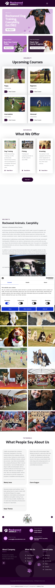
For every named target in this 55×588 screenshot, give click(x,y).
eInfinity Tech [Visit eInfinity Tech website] (40, 586)
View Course (9, 91)
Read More (8, 170)
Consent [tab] (9, 282)
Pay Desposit (10, 29)
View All (27, 179)
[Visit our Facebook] (3, 562)
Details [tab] (27, 282)
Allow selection (27, 309)
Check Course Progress (37, 47)
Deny (10, 309)
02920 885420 (38, 530)
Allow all (45, 309)
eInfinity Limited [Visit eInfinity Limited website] (19, 586)
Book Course (8, 47)
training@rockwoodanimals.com (16, 539)
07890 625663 (38, 532)
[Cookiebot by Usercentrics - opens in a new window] (47, 278)
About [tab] (45, 282)
